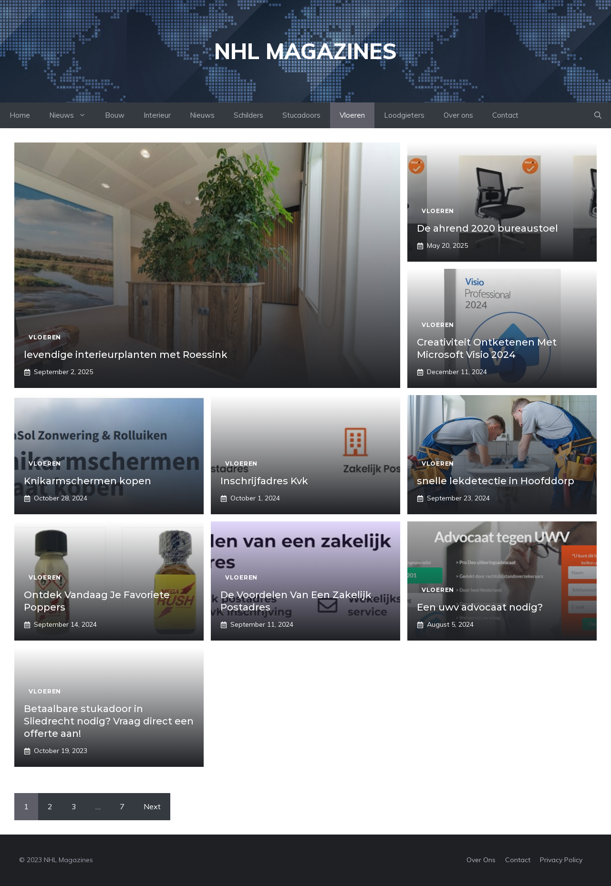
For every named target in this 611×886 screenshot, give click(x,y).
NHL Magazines (305, 51)
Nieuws (72, 115)
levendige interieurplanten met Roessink (126, 354)
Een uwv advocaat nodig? (480, 607)
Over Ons (481, 859)
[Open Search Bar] (598, 115)
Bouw (114, 115)
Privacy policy (561, 859)
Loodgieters (404, 115)
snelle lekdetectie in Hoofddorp (495, 481)
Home (20, 115)
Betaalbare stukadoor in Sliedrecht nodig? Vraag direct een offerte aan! (109, 721)
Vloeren (352, 115)
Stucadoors (301, 115)
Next (152, 806)
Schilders (248, 115)
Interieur (157, 115)
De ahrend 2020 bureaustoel (487, 228)
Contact (505, 115)
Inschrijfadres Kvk (264, 481)
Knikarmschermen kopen (87, 481)
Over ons (458, 115)
